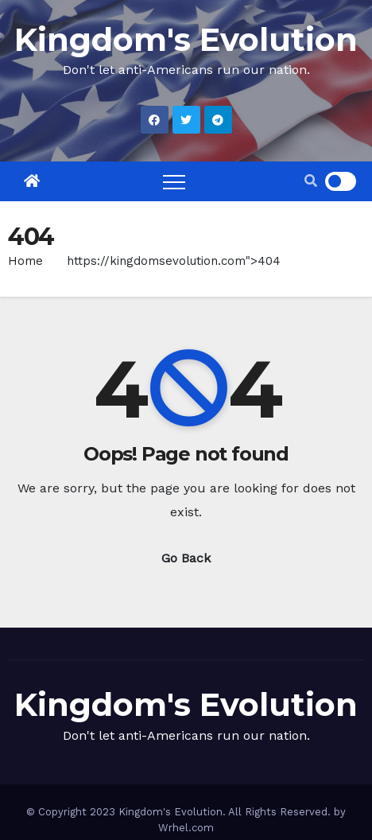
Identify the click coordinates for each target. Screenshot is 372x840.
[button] (310, 181)
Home (25, 261)
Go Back (186, 558)
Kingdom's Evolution (186, 39)
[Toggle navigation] (174, 181)
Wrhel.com (186, 828)
